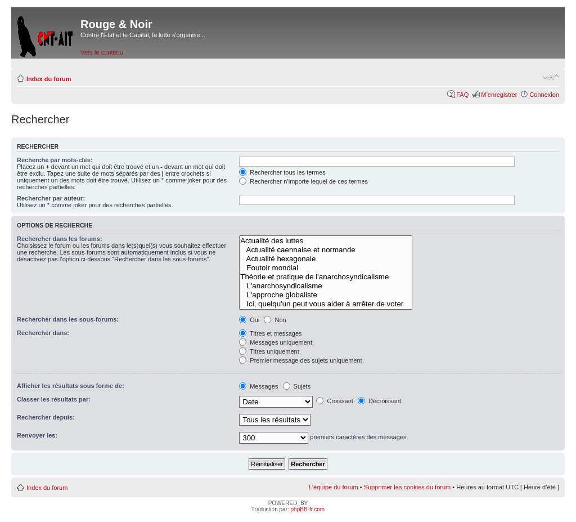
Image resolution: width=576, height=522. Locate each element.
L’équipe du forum (333, 487)
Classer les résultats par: (54, 399)
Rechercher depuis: (46, 417)
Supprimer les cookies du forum (407, 487)
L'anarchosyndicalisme (325, 286)
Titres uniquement (269, 351)
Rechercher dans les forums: (59, 238)
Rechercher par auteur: (51, 198)
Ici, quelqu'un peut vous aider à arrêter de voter (325, 304)
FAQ (462, 94)
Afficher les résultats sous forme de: (70, 385)
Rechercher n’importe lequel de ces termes (303, 181)
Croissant (334, 401)
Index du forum (48, 78)
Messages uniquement (275, 342)
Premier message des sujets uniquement (300, 360)
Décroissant (379, 401)
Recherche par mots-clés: (55, 160)
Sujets (297, 386)
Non (275, 319)
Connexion (544, 94)
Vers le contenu (101, 52)
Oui (249, 319)
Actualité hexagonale (325, 259)
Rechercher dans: (43, 332)
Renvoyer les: (37, 435)
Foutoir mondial (325, 268)
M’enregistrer (499, 94)
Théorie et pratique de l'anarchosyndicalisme (325, 277)
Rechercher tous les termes (282, 172)
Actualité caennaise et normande (325, 250)
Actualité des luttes (325, 241)
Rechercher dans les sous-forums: (68, 319)
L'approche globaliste (325, 295)
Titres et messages (270, 333)
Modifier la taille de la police (551, 77)
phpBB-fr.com (308, 509)
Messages (258, 386)
